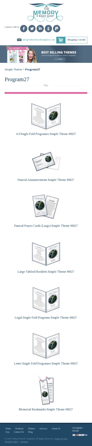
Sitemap (24, 441)
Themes (31, 428)
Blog (30, 432)
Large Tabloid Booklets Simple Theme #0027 (46, 271)
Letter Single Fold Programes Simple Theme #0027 (46, 363)
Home (8, 428)
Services (43, 428)
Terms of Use (60, 438)
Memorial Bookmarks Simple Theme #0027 (46, 409)
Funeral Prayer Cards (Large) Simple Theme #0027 (46, 225)
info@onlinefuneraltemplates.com (39, 39)
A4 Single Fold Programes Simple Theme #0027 (46, 133)
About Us (56, 428)
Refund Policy (12, 441)
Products (19, 428)
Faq (7, 432)
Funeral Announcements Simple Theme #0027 (46, 179)
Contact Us (19, 432)
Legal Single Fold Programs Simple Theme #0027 (46, 317)
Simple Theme (13, 69)
